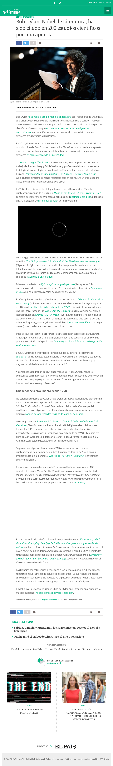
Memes (84, 705)
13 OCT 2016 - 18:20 (47, 107)
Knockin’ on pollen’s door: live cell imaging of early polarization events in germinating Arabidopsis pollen (58, 543)
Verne (11, 11)
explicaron (21, 356)
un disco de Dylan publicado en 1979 (50, 307)
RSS (101, 759)
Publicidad (30, 759)
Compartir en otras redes (33, 43)
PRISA (106, 759)
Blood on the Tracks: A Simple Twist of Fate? (77, 193)
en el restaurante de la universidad (45, 154)
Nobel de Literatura (21, 649)
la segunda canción (48, 200)
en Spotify (79, 482)
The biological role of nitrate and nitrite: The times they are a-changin (62, 261)
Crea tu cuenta (104, 3)
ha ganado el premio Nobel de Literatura (49, 116)
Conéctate (92, 3)
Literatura (87, 649)
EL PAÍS (65, 746)
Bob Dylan (38, 649)
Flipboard (53, 600)
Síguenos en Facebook (54, 2)
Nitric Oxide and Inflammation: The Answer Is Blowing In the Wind (60, 173)
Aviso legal (40, 759)
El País (11, 2)
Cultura (98, 649)
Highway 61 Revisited (47, 314)
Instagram (44, 600)
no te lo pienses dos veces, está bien (54, 592)
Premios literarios (71, 649)
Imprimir (91, 43)
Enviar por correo (99, 43)
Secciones (107, 10)
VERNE (29, 705)
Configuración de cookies (88, 759)
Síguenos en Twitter (59, 2)
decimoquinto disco (80, 196)
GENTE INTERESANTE (25, 16)
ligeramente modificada (80, 322)
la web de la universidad (40, 276)
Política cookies (71, 759)
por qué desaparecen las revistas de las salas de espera (54, 413)
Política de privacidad (54, 759)
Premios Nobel (52, 649)
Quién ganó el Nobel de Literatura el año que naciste (49, 636)
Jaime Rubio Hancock (26, 107)
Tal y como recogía (33, 162)
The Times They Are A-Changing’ (66, 455)
